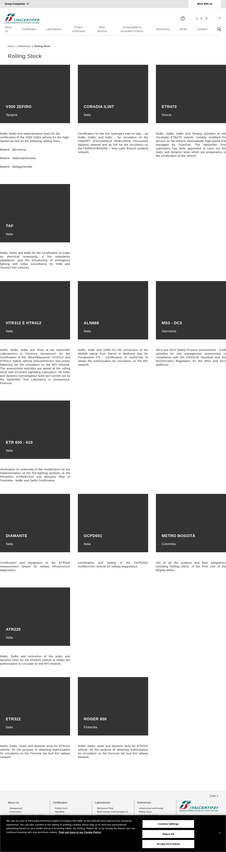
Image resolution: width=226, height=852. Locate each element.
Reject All (168, 834)
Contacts (202, 29)
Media (183, 29)
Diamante (16, 536)
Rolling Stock (42, 46)
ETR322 (13, 719)
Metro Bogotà (178, 536)
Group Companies (15, 4)
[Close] (219, 833)
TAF (9, 226)
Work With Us (204, 4)
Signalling (59, 812)
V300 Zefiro (19, 106)
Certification (29, 29)
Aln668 (91, 323)
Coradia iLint (99, 106)
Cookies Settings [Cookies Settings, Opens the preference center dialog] (168, 823)
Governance (15, 812)
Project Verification (78, 29)
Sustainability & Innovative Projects (131, 29)
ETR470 (169, 106)
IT (219, 18)
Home (11, 46)
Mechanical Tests (105, 808)
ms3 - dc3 (172, 323)
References (163, 29)
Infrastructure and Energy (151, 808)
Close (213, 796)
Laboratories (54, 29)
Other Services (102, 29)
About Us (8, 29)
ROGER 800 (95, 719)
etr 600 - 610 (19, 442)
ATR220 (13, 629)
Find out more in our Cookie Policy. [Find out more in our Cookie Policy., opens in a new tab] (80, 832)
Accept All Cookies (168, 843)
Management (16, 808)
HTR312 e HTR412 (23, 323)
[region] (113, 833)
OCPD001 (93, 536)
